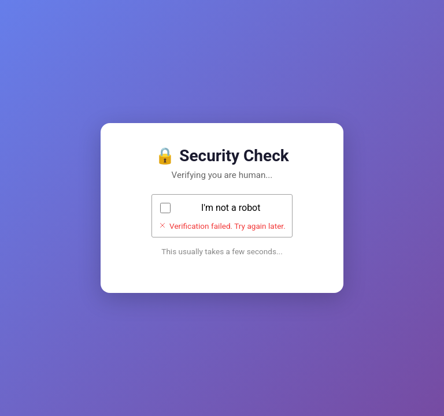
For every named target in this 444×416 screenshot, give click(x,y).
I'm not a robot (231, 207)
